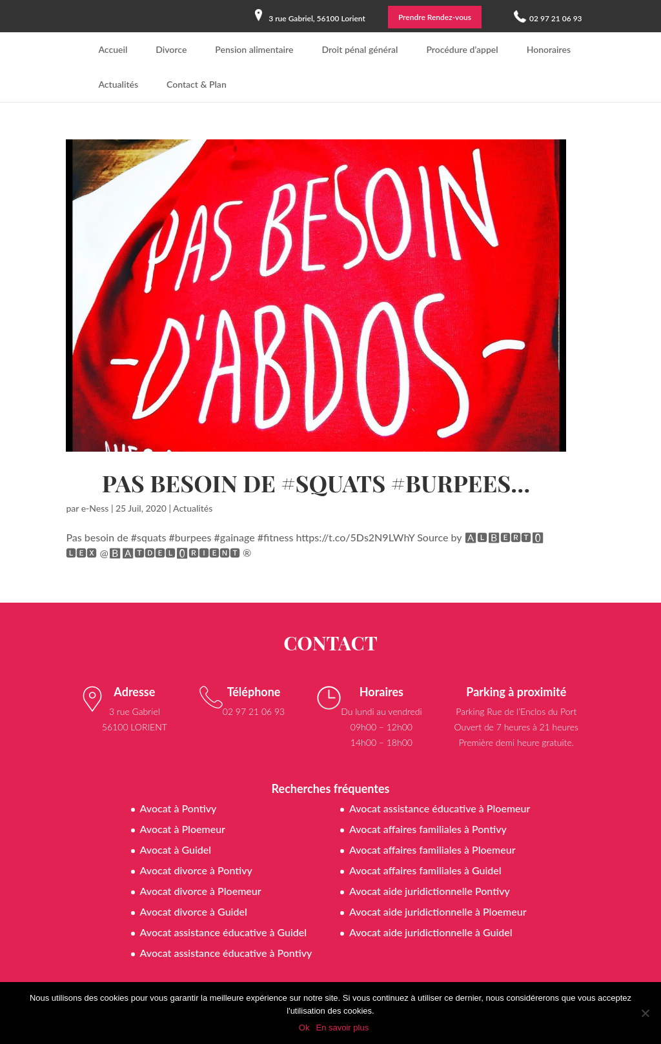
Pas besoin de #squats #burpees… (316, 482)
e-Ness (95, 508)
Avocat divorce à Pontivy (196, 870)
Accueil (112, 49)
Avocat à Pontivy (178, 808)
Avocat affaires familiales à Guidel (425, 870)
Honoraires (549, 49)
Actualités (118, 84)
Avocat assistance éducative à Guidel (223, 932)
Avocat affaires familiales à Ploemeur (432, 849)
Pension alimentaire (254, 49)
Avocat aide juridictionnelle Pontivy (429, 891)
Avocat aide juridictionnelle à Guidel (431, 932)
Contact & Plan (197, 84)
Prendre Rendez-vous (434, 17)
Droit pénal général (359, 49)
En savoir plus (342, 1027)
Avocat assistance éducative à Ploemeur (439, 808)
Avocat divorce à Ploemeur (200, 891)
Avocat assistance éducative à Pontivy (226, 953)
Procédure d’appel (462, 49)
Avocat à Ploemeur (182, 829)
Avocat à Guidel (176, 849)
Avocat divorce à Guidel (193, 911)
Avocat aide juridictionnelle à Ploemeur (438, 911)
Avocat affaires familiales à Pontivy (428, 829)
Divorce (171, 49)
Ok (304, 1027)
